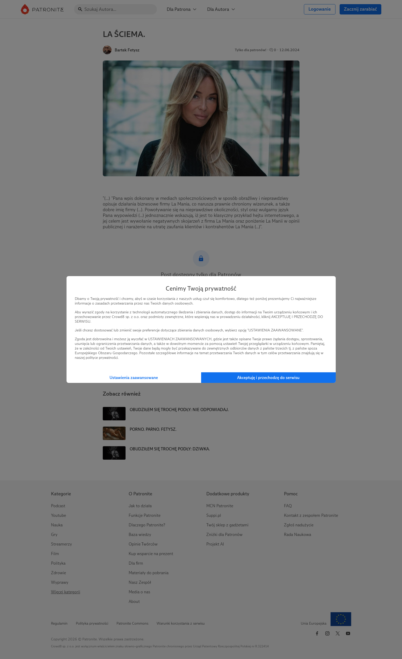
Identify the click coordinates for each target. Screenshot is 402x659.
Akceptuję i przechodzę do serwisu (268, 377)
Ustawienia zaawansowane (133, 377)
